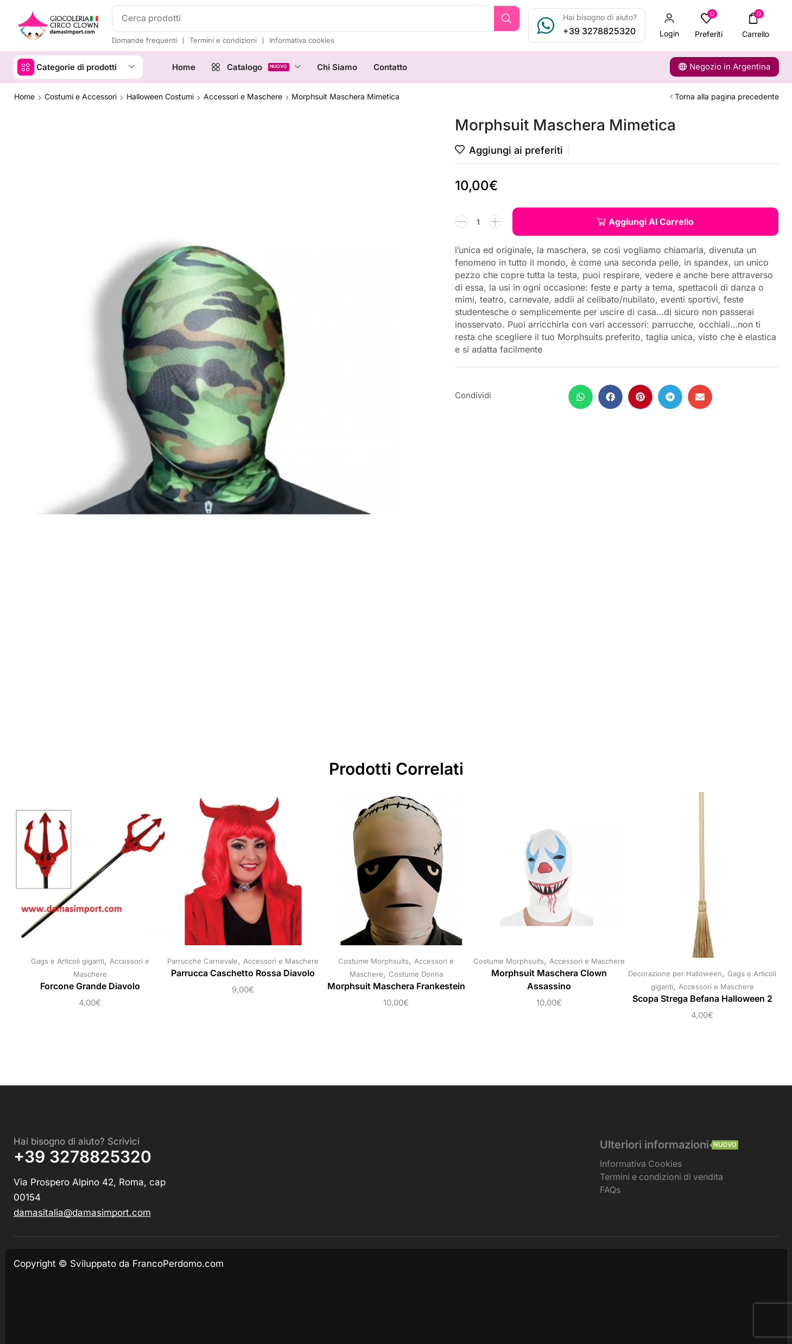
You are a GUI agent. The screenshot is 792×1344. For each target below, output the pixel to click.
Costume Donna (416, 974)
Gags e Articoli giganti (67, 961)
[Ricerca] (506, 18)
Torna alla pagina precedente (727, 96)
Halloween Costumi (160, 96)
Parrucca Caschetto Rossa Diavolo (243, 973)
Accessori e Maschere (243, 96)
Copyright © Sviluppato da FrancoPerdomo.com (119, 1263)
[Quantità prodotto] (478, 222)
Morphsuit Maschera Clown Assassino (549, 979)
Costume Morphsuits (373, 961)
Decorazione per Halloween (675, 973)
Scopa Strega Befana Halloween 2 (702, 999)
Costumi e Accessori (81, 96)
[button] (670, 25)
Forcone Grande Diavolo (90, 986)
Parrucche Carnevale (202, 961)
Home (24, 96)
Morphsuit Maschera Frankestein (396, 986)
